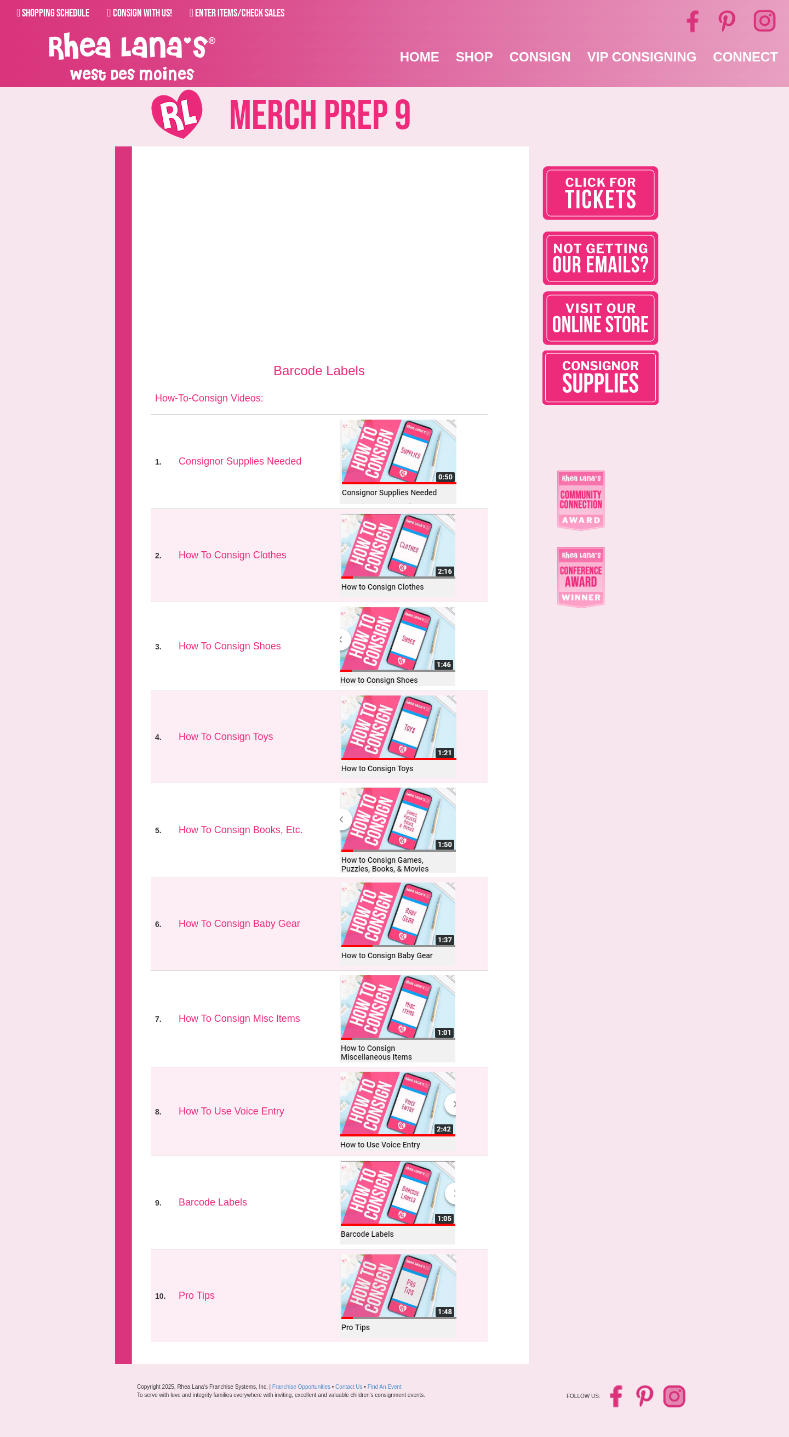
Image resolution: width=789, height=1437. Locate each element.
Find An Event (385, 1387)
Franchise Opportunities (301, 1387)
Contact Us (348, 1387)
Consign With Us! (139, 13)
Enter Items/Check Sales (237, 13)
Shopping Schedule (52, 13)
